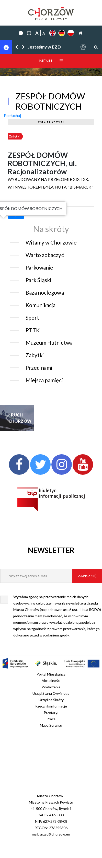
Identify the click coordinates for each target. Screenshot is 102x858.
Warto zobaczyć (45, 255)
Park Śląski (38, 280)
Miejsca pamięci (44, 380)
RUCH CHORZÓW (16, 417)
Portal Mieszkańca (51, 674)
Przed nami (39, 367)
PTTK (33, 330)
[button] (17, 46)
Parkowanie (39, 267)
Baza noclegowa (45, 292)
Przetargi (51, 712)
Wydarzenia (51, 687)
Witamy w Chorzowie (51, 242)
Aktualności (51, 680)
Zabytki (14, 136)
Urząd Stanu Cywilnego (51, 693)
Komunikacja (40, 305)
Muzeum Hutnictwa (49, 342)
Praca (51, 719)
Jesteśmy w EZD (44, 47)
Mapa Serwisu (51, 725)
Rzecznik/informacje (51, 706)
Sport (32, 317)
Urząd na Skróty (51, 700)
